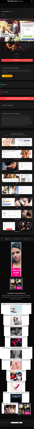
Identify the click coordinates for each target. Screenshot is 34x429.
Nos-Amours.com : (15, 1)
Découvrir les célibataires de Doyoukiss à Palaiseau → (17, 98)
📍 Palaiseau (25, 238)
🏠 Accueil (8, 238)
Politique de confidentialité (14, 422)
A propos (21, 422)
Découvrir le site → (17, 60)
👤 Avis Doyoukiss (16, 238)
